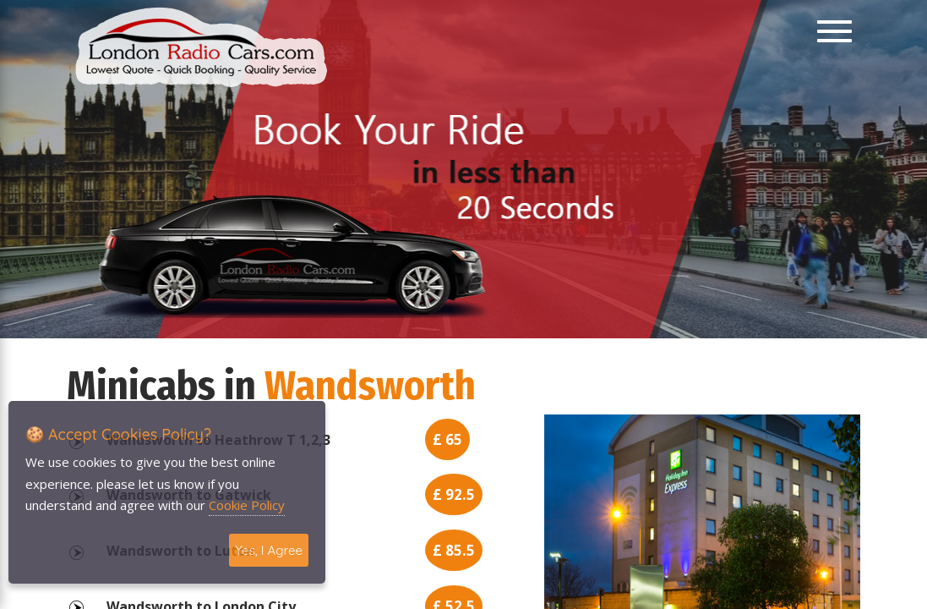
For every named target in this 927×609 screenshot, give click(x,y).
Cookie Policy (247, 505)
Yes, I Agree (269, 550)
